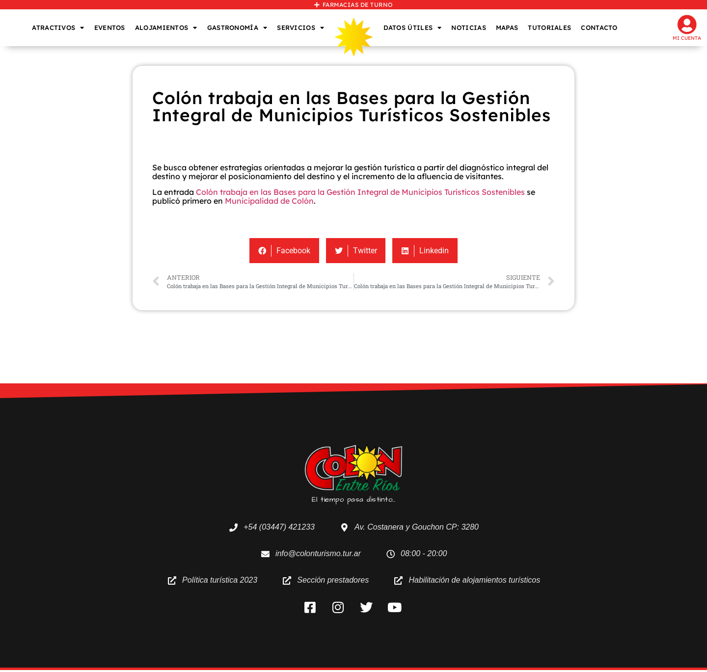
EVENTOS (109, 27)
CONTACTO (599, 27)
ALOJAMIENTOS (166, 28)
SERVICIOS (300, 28)
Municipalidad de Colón (269, 201)
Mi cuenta (687, 38)
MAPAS (507, 27)
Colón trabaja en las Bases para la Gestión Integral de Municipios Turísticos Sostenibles (360, 192)
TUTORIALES (549, 27)
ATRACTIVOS (58, 28)
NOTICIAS (468, 27)
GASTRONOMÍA (237, 28)
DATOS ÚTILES (412, 28)
